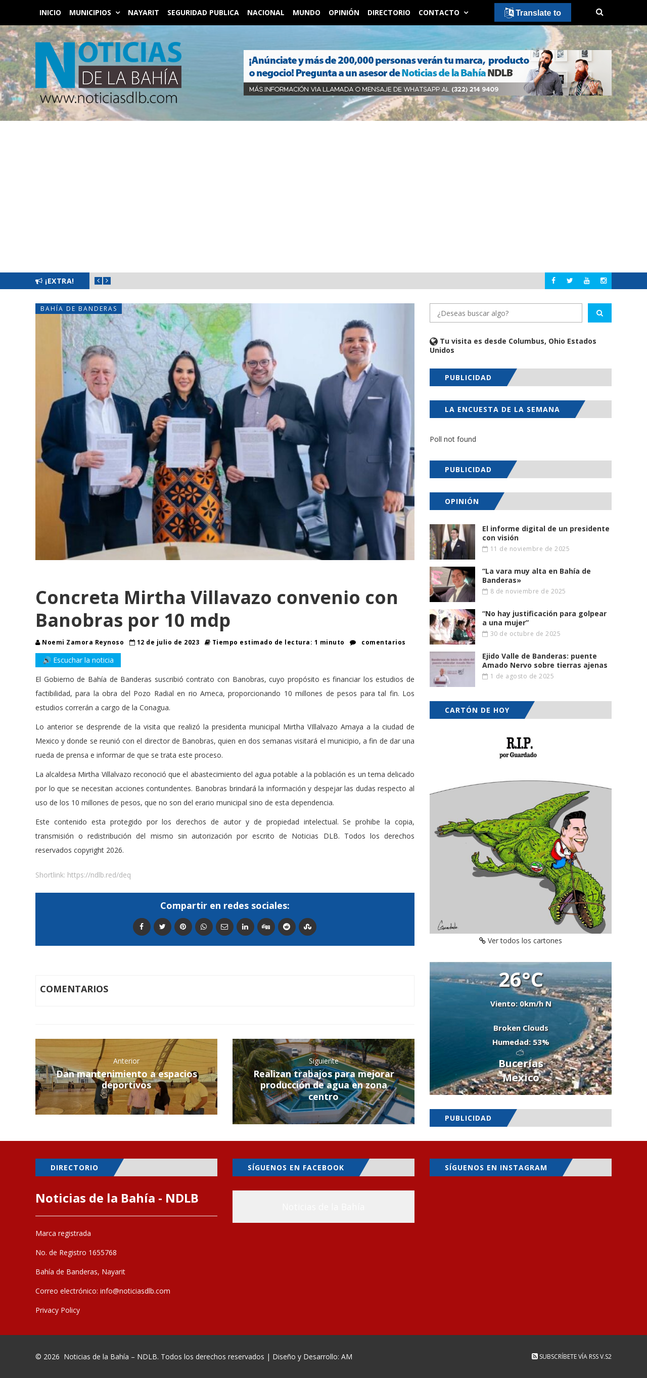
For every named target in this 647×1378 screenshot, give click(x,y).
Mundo (306, 12)
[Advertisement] (323, 196)
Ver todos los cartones (520, 940)
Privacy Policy (57, 1310)
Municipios (90, 12)
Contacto (439, 12)
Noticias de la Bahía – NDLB (110, 1356)
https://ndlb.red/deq (99, 875)
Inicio (50, 12)
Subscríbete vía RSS (565, 1356)
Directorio (388, 12)
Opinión (344, 12)
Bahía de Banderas (78, 308)
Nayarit (143, 12)
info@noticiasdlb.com (135, 1291)
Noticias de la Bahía (323, 1207)
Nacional (266, 12)
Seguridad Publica (203, 12)
